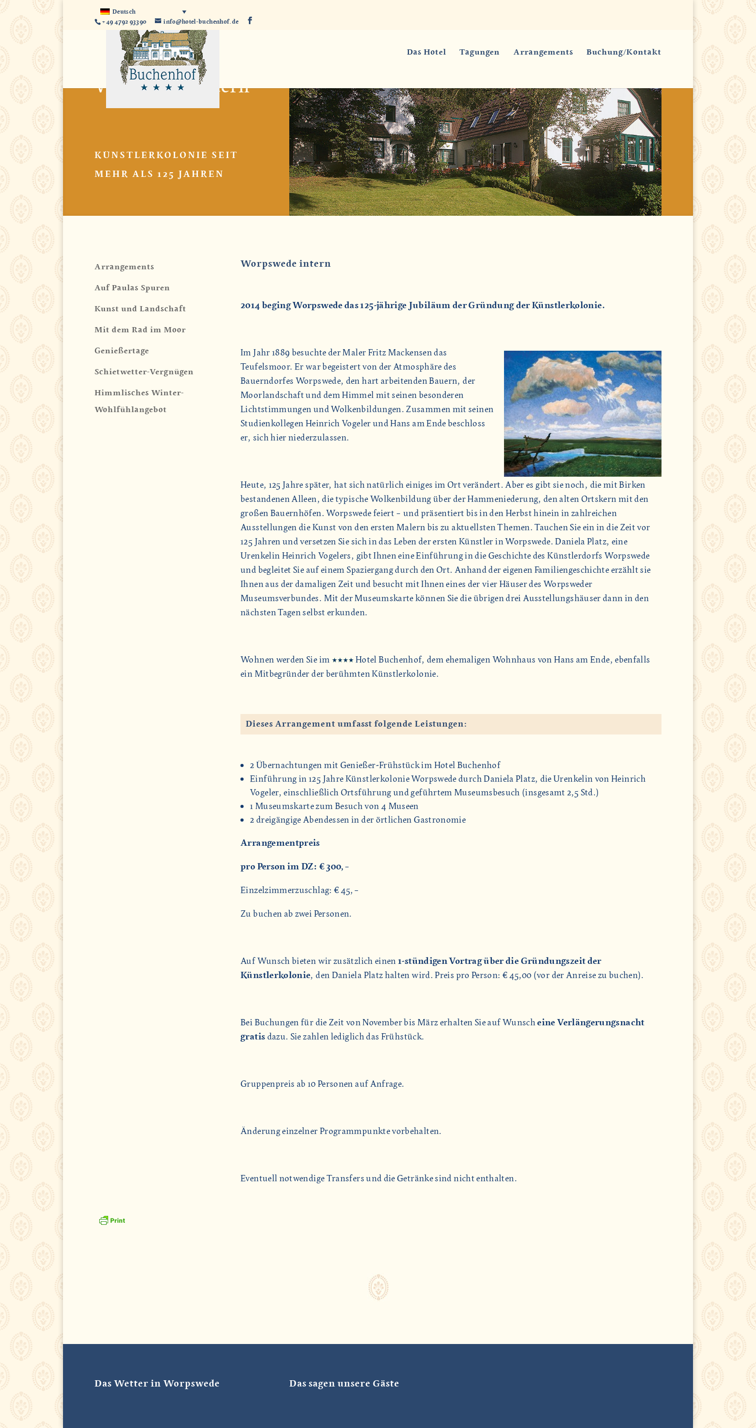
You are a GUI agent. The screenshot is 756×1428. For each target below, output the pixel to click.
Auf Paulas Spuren (132, 287)
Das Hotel (426, 52)
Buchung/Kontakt (624, 52)
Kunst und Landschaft (140, 308)
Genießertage (121, 350)
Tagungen (479, 52)
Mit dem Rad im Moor (140, 329)
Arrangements (543, 52)
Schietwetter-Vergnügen (144, 371)
